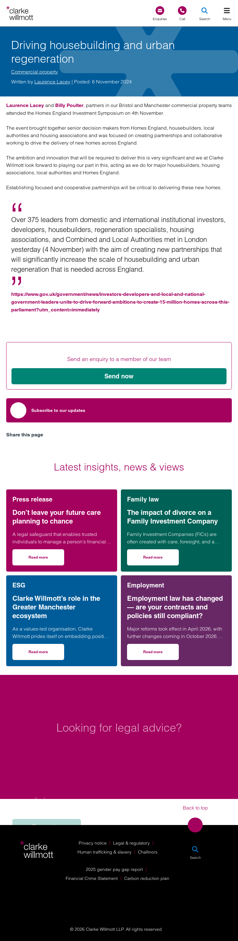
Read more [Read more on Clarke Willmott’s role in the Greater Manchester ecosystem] (46, 653)
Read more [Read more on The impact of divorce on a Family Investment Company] (161, 559)
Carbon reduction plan (146, 878)
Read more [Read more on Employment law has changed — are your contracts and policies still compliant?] (161, 653)
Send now (119, 376)
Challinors (147, 852)
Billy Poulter (69, 105)
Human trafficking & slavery (104, 852)
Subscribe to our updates (47, 410)
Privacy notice (93, 843)
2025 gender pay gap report (114, 869)
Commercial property (34, 72)
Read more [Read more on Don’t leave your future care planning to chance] (46, 559)
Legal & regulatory (131, 843)
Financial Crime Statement (92, 878)
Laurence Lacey (52, 81)
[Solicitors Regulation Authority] (198, 893)
